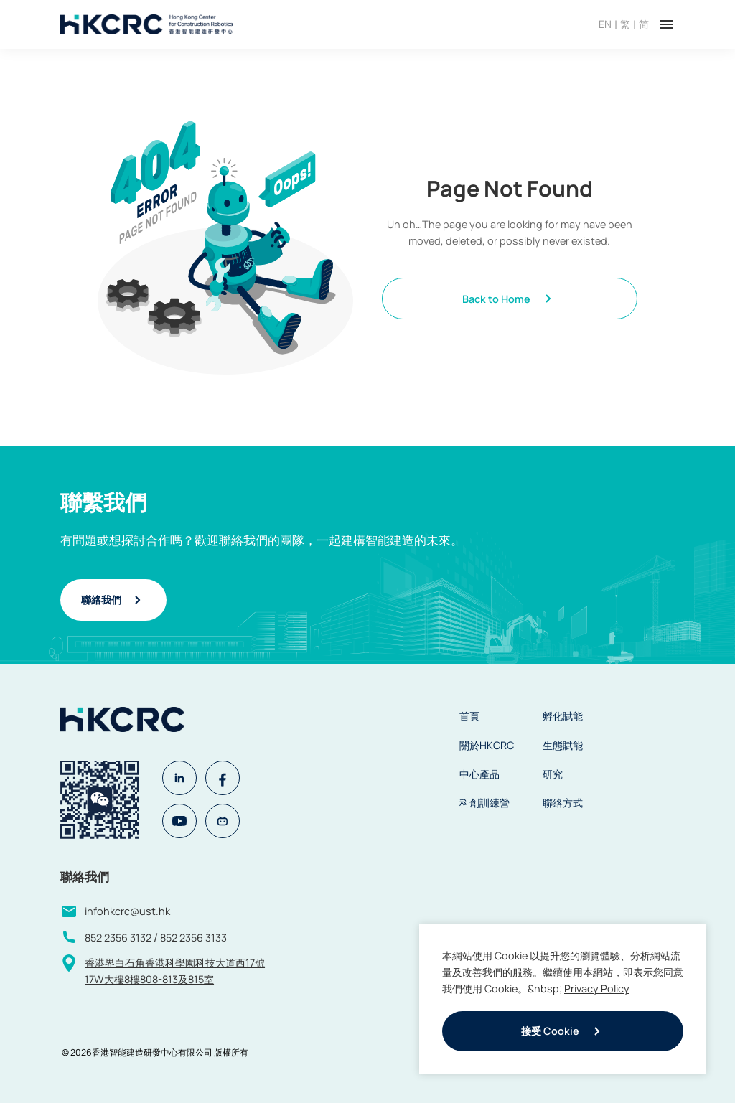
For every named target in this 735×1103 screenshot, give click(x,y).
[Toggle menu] (666, 24)
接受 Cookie (563, 1031)
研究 (553, 774)
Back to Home (509, 298)
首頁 (469, 716)
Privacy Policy (596, 988)
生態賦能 (563, 745)
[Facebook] (222, 778)
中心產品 (479, 774)
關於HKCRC (486, 745)
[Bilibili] (222, 821)
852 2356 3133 (193, 937)
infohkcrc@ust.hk (127, 911)
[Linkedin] (179, 778)
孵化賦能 (563, 716)
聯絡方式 (563, 802)
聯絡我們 (113, 600)
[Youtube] (179, 821)
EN (605, 24)
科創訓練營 (484, 802)
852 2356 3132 (118, 937)
